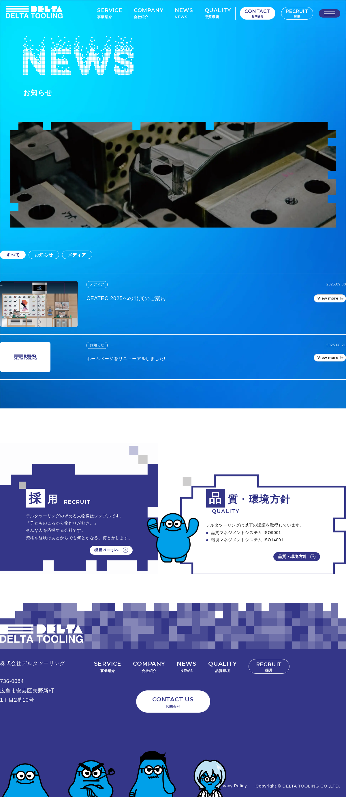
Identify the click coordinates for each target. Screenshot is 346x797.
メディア (77, 254)
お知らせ (44, 254)
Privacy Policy (232, 785)
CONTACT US (173, 702)
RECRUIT (296, 13)
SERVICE (109, 13)
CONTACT (258, 13)
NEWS (184, 13)
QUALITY (217, 13)
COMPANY (148, 13)
